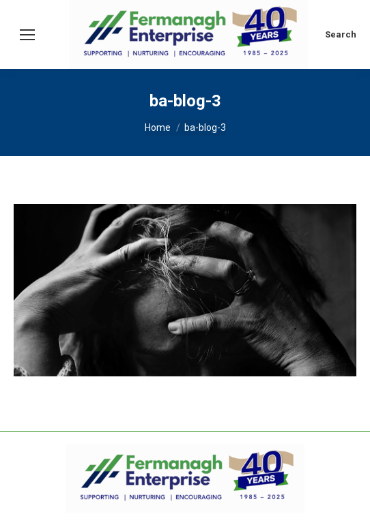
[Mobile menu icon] (27, 34)
